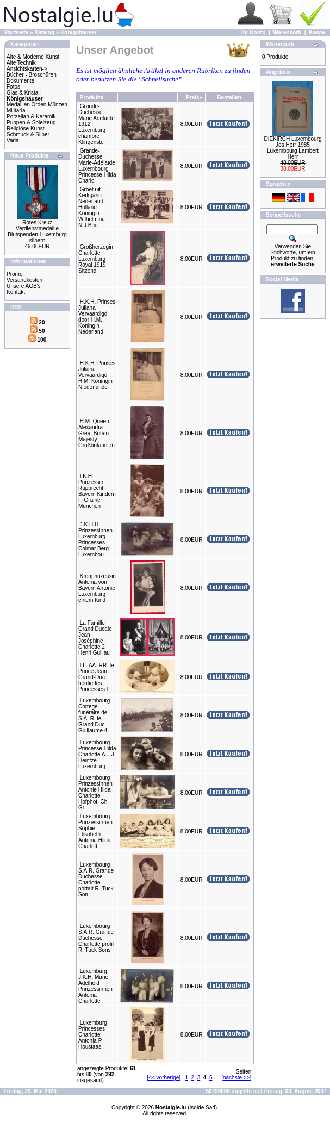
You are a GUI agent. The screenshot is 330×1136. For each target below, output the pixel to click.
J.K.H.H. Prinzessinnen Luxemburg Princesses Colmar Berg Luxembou (95, 539)
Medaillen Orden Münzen (37, 105)
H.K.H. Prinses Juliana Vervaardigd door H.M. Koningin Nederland (96, 317)
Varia (13, 140)
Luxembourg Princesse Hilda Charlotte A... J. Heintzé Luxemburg (97, 754)
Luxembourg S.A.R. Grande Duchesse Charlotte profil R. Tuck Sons (96, 938)
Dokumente (20, 81)
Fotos (13, 87)
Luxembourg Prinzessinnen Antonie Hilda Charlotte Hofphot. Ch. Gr (95, 793)
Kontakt (16, 292)
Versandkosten (24, 280)
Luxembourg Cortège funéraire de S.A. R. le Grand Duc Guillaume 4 (94, 715)
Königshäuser (78, 32)
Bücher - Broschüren (32, 75)
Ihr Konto (253, 32)
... (216, 1078)
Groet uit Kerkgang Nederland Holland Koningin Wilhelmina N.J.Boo (91, 207)
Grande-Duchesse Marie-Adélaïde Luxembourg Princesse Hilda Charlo (97, 166)
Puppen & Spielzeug (31, 122)
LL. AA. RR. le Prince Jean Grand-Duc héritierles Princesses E (96, 677)
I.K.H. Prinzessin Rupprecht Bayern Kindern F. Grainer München (97, 491)
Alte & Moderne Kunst (33, 57)
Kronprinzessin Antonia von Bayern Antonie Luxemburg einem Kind (97, 588)
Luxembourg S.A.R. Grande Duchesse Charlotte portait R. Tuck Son (96, 879)
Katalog (44, 32)
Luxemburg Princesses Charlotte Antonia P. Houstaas (92, 1035)
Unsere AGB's (24, 286)
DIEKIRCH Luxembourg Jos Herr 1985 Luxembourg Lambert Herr (292, 148)
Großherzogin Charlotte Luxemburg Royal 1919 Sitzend (95, 259)
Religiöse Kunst (25, 128)
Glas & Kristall (24, 93)
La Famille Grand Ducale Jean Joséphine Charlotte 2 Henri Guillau (95, 638)
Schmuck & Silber (28, 134)
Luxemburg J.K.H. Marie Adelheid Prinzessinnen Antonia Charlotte (95, 986)
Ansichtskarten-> (27, 69)
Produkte (91, 98)
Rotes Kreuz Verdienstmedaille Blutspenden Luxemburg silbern (37, 231)
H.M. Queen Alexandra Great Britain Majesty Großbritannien (96, 433)
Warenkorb (287, 32)
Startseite (16, 32)
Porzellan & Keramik (31, 117)
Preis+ (194, 98)
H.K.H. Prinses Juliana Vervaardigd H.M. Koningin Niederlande (96, 375)
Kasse (317, 32)
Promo (14, 274)
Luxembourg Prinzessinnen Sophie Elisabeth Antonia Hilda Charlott (95, 831)
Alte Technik (21, 63)
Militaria (16, 111)
